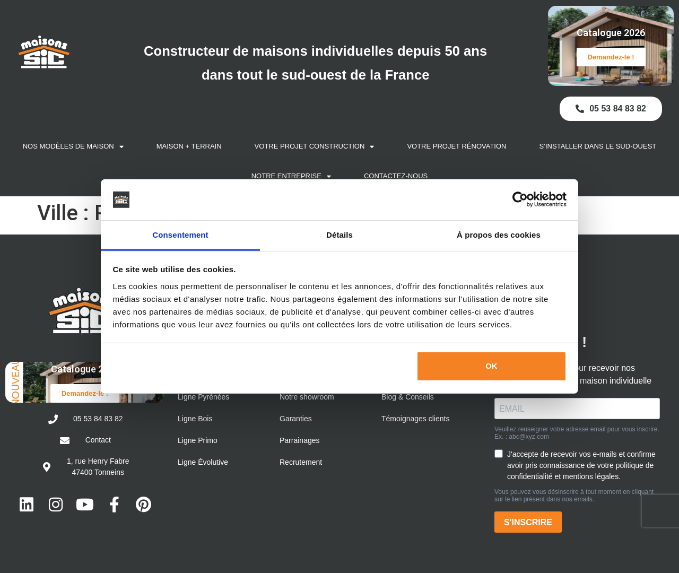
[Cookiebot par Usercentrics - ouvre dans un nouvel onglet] (520, 199)
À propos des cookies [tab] (499, 234)
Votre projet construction (315, 146)
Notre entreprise (291, 176)
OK (491, 365)
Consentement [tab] (180, 234)
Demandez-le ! (611, 57)
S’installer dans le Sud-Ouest (597, 146)
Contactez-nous (396, 176)
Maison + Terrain (189, 146)
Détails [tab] (339, 234)
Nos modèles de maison (73, 146)
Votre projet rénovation (456, 146)
